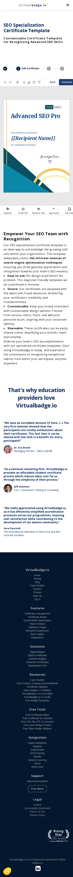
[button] (68, 5)
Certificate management (37, 613)
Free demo (37, 788)
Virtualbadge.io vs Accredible (37, 693)
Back (52, 82)
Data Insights (37, 634)
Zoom (37, 763)
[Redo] (10, 82)
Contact (37, 592)
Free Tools (37, 709)
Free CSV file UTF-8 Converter (37, 721)
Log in (37, 599)
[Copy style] (39, 82)
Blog (37, 582)
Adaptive (37, 746)
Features (37, 608)
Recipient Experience (37, 630)
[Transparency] (24, 82)
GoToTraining (37, 753)
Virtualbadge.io (37, 570)
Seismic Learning (37, 760)
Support (37, 776)
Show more (37, 766)
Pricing (37, 578)
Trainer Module (37, 623)
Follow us (37, 863)
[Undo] (5, 82)
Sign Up (37, 595)
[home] (31, 5)
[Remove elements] (34, 82)
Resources (37, 674)
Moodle (37, 756)
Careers (37, 589)
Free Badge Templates (37, 700)
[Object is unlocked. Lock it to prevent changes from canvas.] (29, 82)
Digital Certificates (37, 655)
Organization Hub (37, 665)
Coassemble (37, 749)
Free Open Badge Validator (37, 728)
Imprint (37, 804)
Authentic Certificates (37, 662)
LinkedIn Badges (37, 658)
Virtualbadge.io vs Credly (37, 697)
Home (37, 575)
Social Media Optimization (37, 620)
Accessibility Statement (37, 808)
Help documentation (37, 781)
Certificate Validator (37, 686)
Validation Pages (37, 627)
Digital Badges (37, 652)
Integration (37, 737)
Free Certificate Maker (37, 714)
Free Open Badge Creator (37, 725)
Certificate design (37, 617)
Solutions (37, 646)
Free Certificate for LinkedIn (37, 718)
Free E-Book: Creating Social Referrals (37, 683)
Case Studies (37, 585)
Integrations (37, 637)
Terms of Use (37, 811)
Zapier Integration (37, 743)
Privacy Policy (37, 815)
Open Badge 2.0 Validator (37, 690)
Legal (37, 799)
